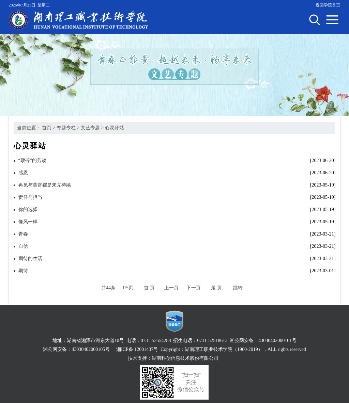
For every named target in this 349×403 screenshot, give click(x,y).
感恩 (23, 172)
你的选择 (27, 209)
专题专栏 (66, 127)
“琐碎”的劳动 (32, 160)
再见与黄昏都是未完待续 (44, 185)
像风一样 (27, 221)
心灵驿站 (114, 127)
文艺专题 (90, 127)
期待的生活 (30, 258)
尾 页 (216, 287)
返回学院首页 (328, 5)
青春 (23, 234)
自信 (23, 246)
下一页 (193, 287)
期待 (23, 270)
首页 (46, 127)
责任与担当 (30, 197)
